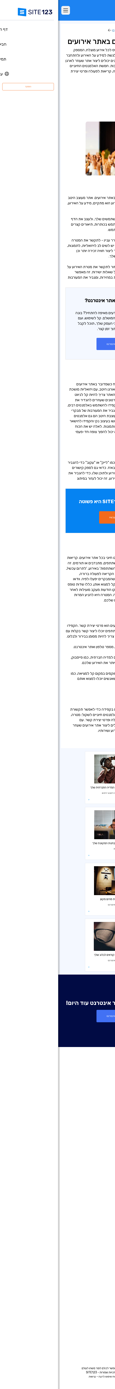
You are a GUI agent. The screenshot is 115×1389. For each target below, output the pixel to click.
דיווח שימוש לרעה (49, 1376)
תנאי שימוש (78, 1376)
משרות (96, 1323)
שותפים (102, 1330)
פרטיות (66, 1376)
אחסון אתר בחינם (96, 1278)
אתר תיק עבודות (97, 1222)
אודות (103, 1305)
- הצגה (102, 100)
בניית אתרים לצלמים (94, 1197)
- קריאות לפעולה (95, 110)
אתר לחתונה (99, 1216)
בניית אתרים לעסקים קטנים (90, 1228)
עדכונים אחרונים (97, 1152)
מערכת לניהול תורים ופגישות (89, 1271)
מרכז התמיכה (98, 1311)
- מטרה (102, 94)
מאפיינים (102, 1121)
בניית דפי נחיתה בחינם (93, 1185)
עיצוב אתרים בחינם (95, 1284)
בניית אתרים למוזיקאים (93, 1210)
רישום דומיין (100, 1179)
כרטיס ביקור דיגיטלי (95, 1234)
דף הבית (102, 1108)
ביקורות (102, 1127)
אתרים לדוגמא (98, 1133)
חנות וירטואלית (98, 1172)
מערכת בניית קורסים (94, 1259)
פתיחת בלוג (100, 1247)
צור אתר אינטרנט (57, 343)
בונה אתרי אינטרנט (68, 30)
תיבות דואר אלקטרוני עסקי (90, 1240)
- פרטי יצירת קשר (94, 116)
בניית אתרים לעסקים (94, 1191)
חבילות (103, 1114)
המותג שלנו (100, 1342)
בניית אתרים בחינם (95, 1166)
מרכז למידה (98, 30)
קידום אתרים (99, 1290)
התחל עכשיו (57, 517)
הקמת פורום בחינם (95, 1253)
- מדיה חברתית (96, 105)
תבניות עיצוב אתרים (95, 1139)
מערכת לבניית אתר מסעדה (90, 1265)
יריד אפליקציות (91, 1145)
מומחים (102, 1336)
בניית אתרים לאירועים (94, 1203)
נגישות (34, 1376)
